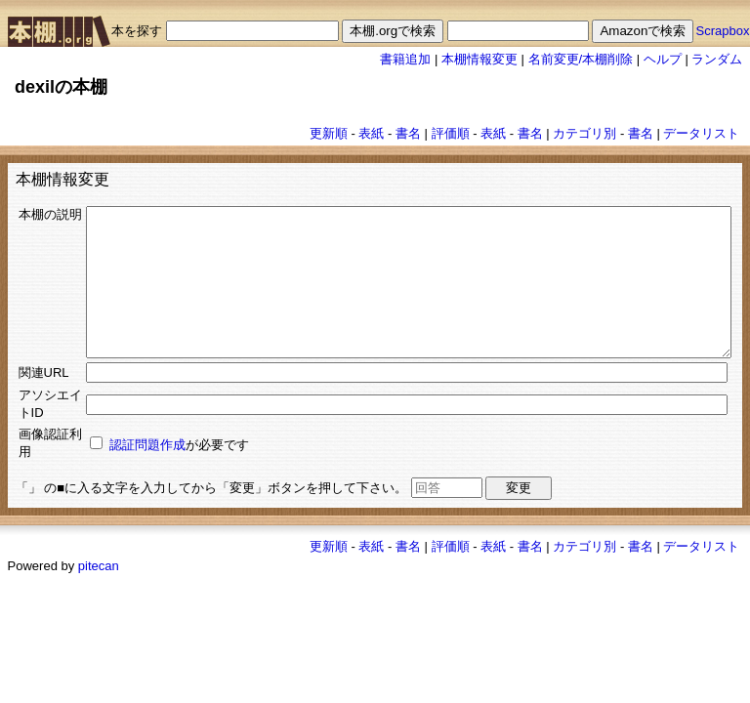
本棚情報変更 (479, 59)
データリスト (701, 133)
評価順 (451, 133)
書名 (408, 133)
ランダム (716, 59)
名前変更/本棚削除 (581, 59)
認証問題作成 (108, 526)
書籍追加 (405, 59)
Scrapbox (723, 30)
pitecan (98, 656)
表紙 (371, 133)
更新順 (329, 133)
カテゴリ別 (584, 133)
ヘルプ (663, 59)
